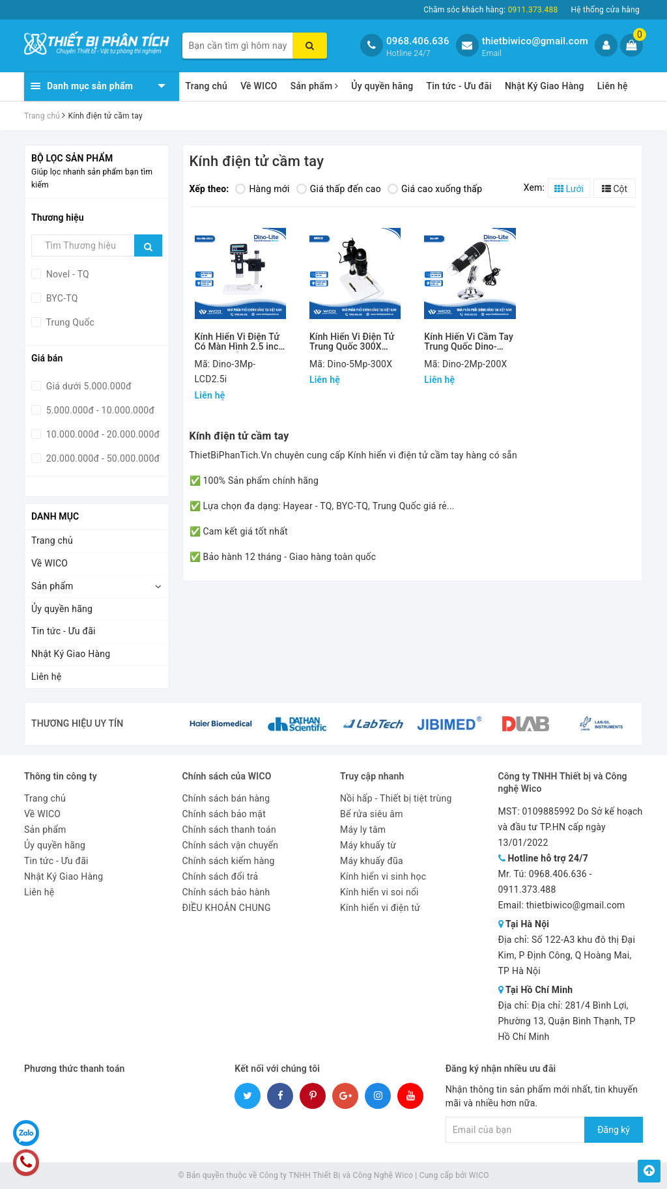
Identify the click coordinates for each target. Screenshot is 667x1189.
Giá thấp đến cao (338, 189)
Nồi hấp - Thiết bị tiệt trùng (396, 798)
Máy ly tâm (363, 829)
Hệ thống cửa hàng (605, 9)
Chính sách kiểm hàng (228, 861)
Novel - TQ (66, 274)
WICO (479, 1175)
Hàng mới (262, 189)
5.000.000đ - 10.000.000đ (99, 410)
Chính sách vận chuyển (230, 845)
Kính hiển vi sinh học (383, 876)
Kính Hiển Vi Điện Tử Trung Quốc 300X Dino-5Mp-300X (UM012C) (352, 342)
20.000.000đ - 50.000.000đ (102, 458)
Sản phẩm (315, 86)
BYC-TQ (61, 298)
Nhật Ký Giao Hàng (544, 86)
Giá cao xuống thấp (435, 189)
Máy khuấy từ (368, 845)
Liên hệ (612, 86)
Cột (614, 189)
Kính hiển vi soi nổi (379, 892)
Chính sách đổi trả (220, 876)
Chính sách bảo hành (226, 892)
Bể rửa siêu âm (371, 814)
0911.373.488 (527, 889)
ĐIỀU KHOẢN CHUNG (226, 907)
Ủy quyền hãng (382, 86)
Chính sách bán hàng (226, 798)
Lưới (569, 189)
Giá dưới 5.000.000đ (88, 386)
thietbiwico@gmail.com (535, 41)
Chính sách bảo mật (224, 814)
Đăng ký (613, 1130)
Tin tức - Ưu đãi (459, 86)
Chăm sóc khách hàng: (490, 9)
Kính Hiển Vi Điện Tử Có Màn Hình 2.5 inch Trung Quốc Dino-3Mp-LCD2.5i (239, 342)
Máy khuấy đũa (371, 861)
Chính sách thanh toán (229, 829)
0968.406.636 (417, 41)
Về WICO (258, 86)
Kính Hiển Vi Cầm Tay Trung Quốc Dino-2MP (468, 342)
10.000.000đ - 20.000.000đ (102, 434)
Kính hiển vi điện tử (380, 907)
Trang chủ (207, 86)
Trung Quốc (69, 322)
